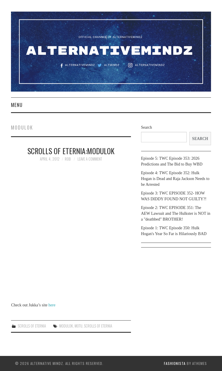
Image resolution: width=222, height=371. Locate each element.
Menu (17, 104)
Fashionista (175, 363)
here (52, 305)
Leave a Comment (89, 159)
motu (78, 326)
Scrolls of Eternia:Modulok (70, 150)
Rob (68, 159)
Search (146, 127)
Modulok (66, 326)
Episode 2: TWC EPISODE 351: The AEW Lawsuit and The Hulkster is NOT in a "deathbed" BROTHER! (175, 213)
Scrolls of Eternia (32, 326)
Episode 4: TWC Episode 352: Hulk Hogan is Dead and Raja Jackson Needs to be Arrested (175, 179)
